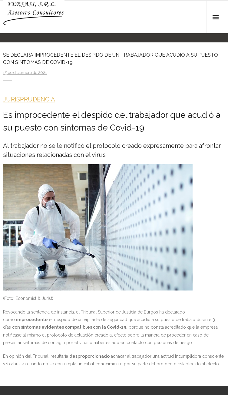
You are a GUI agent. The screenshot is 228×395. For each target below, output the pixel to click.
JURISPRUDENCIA (29, 99)
